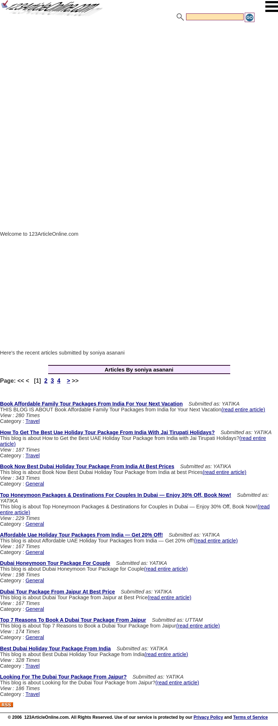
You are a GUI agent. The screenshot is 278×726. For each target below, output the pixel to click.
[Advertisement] (139, 77)
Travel (32, 421)
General (34, 484)
